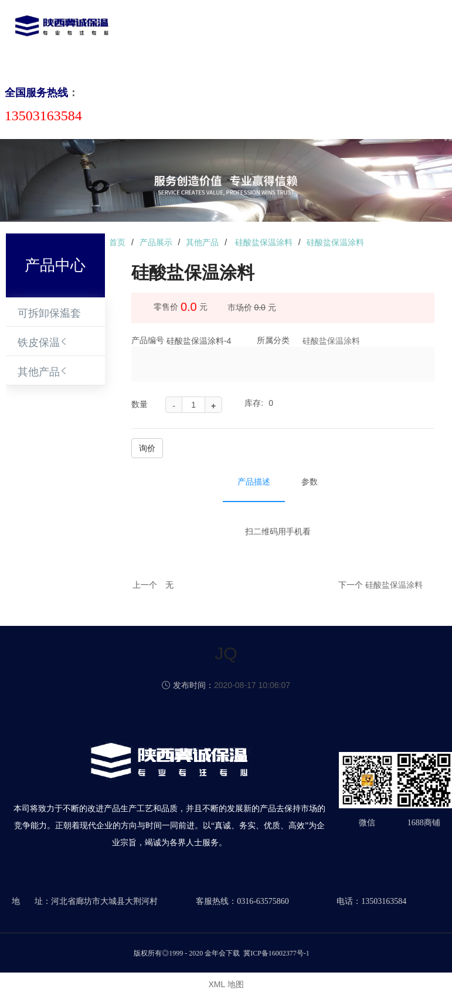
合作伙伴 (352, 37)
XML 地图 (225, 984)
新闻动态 (265, 37)
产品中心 (222, 37)
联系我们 (395, 37)
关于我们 (179, 37)
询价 (147, 448)
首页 (144, 37)
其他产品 (39, 372)
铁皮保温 (39, 342)
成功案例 (309, 37)
